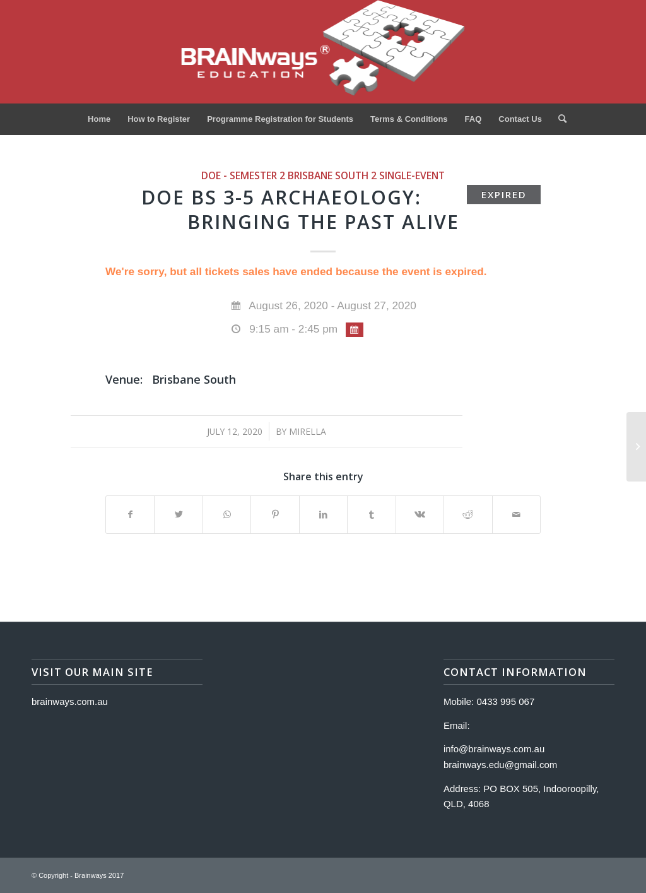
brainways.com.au (70, 701)
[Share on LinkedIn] (323, 514)
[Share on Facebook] (130, 514)
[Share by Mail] (517, 514)
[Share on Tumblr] (371, 514)
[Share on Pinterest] (274, 514)
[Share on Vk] (419, 514)
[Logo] (323, 51)
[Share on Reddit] (467, 514)
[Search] (558, 119)
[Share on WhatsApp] (226, 514)
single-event (412, 175)
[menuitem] (99, 119)
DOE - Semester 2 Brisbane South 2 (289, 175)
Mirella (307, 431)
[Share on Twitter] (178, 514)
